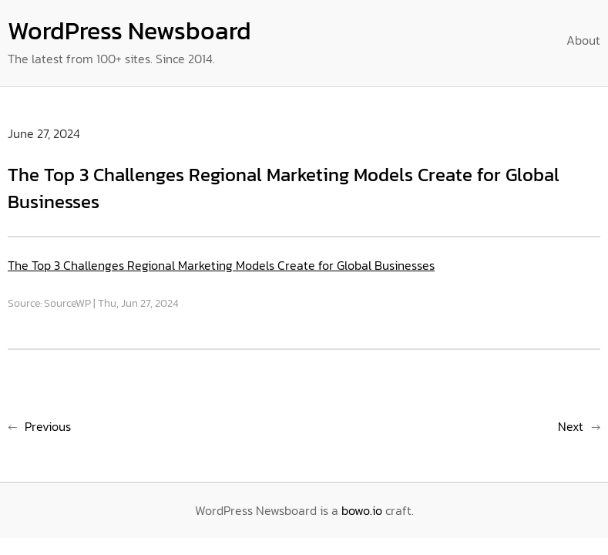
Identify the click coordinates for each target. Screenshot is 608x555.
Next (570, 426)
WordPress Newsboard (129, 30)
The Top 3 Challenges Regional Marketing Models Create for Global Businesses (221, 265)
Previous (48, 426)
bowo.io (361, 510)
